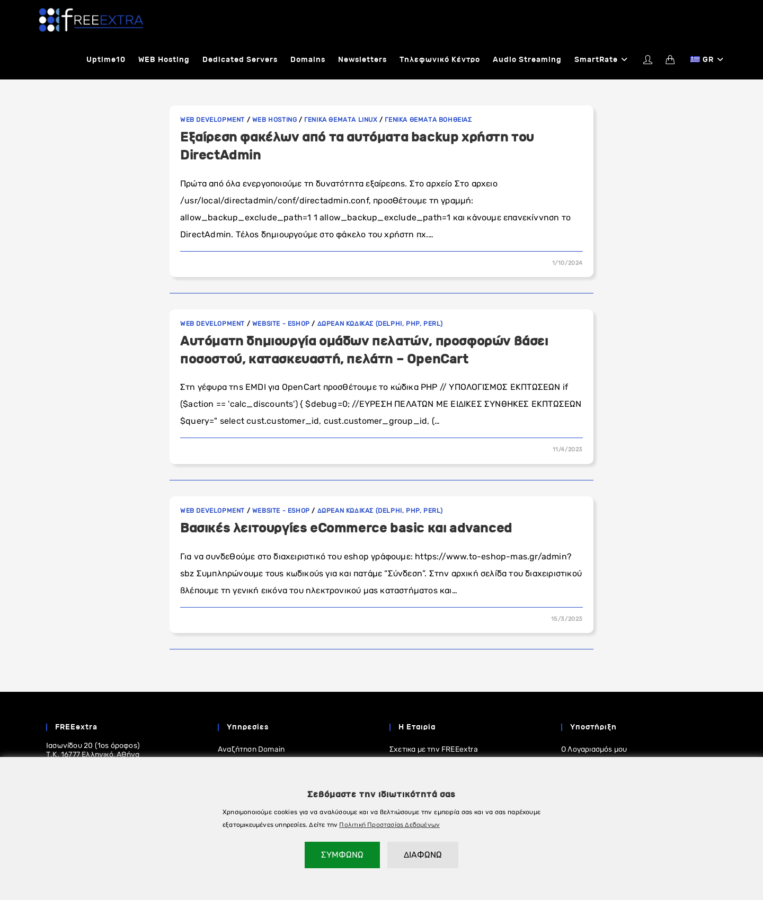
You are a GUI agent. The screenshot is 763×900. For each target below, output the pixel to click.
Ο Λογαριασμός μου (594, 749)
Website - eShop (281, 324)
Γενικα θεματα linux (340, 120)
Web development (212, 120)
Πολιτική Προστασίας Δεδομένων (389, 824)
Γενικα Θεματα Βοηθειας (428, 120)
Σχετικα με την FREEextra (433, 749)
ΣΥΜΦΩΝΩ (342, 855)
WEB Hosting (274, 120)
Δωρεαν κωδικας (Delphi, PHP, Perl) (380, 324)
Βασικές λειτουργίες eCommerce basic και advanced (346, 529)
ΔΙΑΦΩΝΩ (423, 855)
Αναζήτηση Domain (251, 749)
